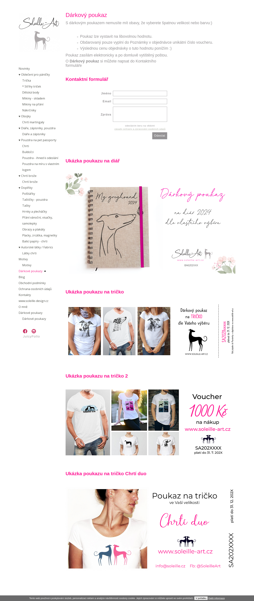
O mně (23, 307)
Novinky (24, 69)
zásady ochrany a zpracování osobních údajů (140, 129)
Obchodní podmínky (32, 283)
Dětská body (30, 92)
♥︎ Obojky (25, 116)
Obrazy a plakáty (33, 229)
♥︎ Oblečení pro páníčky (34, 75)
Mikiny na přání (32, 104)
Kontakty (25, 295)
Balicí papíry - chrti (34, 241)
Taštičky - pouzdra (35, 200)
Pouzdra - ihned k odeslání (40, 158)
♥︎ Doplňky (26, 188)
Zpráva (106, 114)
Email (107, 101)
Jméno (106, 93)
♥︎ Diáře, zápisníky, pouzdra (37, 128)
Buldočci (28, 152)
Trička (26, 80)
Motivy (23, 259)
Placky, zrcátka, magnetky (39, 235)
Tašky (26, 206)
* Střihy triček (31, 86)
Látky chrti (29, 253)
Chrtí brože (30, 182)
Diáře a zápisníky (33, 134)
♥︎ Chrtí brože (27, 176)
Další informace (216, 598)
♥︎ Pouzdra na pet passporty (37, 140)
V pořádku (201, 598)
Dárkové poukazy (30, 271)
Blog (22, 277)
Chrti (25, 146)
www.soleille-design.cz (33, 301)
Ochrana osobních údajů (35, 289)
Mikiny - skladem (33, 98)
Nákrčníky (29, 110)
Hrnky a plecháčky (34, 212)
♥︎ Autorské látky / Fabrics (36, 247)
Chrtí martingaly (33, 122)
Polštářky (28, 194)
